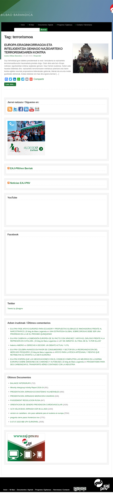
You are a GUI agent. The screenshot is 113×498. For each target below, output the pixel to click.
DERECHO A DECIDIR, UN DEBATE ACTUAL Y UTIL (48, 345)
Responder (37, 56)
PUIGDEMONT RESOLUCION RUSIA (25, 400)
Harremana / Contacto (61, 490)
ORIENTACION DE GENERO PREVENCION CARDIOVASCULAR (36, 405)
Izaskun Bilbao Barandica (13, 56)
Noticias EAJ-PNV (20, 183)
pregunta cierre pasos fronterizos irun (25, 418)
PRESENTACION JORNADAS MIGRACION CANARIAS (32, 396)
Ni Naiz (31, 25)
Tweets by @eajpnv (15, 309)
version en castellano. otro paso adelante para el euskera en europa (37, 413)
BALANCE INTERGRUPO (20, 383)
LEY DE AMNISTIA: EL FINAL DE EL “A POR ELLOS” (80, 341)
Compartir (39, 79)
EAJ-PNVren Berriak (21, 168)
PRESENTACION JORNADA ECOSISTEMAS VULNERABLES (35, 392)
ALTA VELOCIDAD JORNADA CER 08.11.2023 (28, 409)
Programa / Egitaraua (64, 25)
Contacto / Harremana (84, 25)
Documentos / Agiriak (45, 25)
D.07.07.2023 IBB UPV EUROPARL (24, 422)
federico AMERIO (17, 345)
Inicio (23, 25)
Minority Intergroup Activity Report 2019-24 (27, 388)
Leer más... (10, 84)
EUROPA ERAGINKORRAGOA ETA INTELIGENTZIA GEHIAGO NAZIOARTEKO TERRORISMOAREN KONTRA (33, 48)
